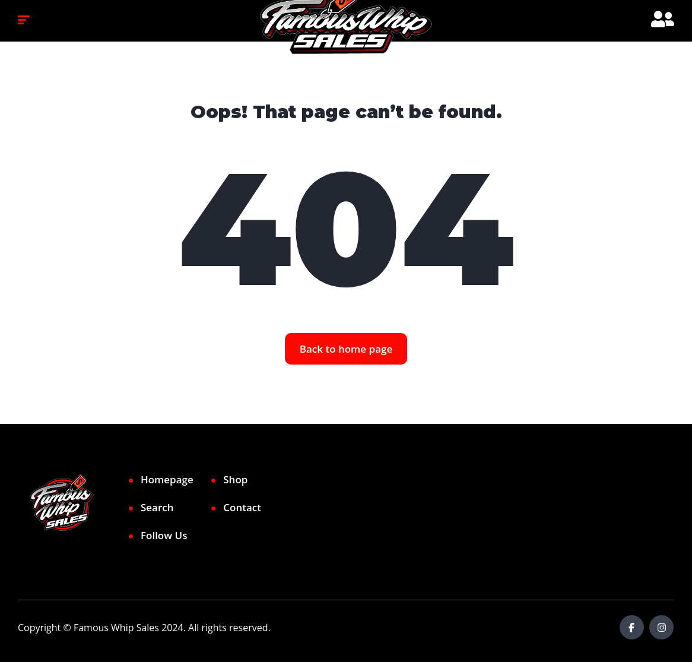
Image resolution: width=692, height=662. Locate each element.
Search (157, 507)
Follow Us (164, 535)
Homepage (167, 479)
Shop (235, 479)
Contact (242, 507)
